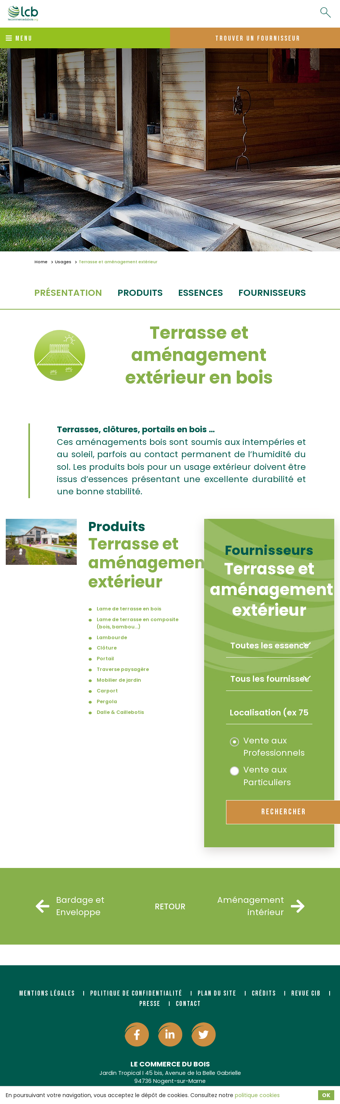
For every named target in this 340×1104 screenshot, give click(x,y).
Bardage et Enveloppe (70, 906)
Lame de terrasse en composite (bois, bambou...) (137, 623)
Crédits (264, 993)
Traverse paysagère (123, 669)
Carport (107, 690)
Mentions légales (47, 993)
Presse (149, 1004)
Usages (63, 262)
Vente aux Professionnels (267, 747)
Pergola (107, 701)
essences (200, 292)
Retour (170, 906)
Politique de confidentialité (136, 993)
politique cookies (257, 1095)
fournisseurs (272, 292)
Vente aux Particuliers (260, 776)
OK (326, 1095)
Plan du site (217, 993)
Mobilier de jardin (119, 680)
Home (41, 262)
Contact (188, 1004)
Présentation (68, 292)
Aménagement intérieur (268, 906)
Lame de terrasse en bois (129, 608)
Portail (105, 658)
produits (140, 292)
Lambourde (112, 637)
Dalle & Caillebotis (120, 712)
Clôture (107, 648)
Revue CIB (306, 993)
